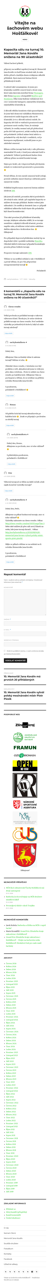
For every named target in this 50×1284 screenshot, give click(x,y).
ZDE (13, 191)
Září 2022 (10, 1097)
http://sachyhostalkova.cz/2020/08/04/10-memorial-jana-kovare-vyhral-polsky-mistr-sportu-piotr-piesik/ (24, 535)
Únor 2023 (10, 1082)
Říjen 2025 (10, 987)
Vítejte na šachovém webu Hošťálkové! (25, 28)
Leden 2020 (11, 1180)
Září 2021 (9, 1132)
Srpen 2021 (10, 1135)
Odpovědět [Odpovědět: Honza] (10, 425)
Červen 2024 (11, 1035)
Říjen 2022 (10, 1094)
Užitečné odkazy (11, 1264)
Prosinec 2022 (12, 1088)
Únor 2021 (10, 1153)
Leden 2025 (10, 1014)
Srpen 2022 (10, 1100)
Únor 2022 (10, 1117)
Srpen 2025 (10, 993)
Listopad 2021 (12, 1126)
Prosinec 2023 (12, 1052)
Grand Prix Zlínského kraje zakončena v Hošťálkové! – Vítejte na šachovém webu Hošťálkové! (23, 940)
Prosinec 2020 (12, 1156)
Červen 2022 (11, 1106)
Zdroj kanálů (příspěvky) (16, 1212)
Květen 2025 (11, 1002)
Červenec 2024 (12, 1032)
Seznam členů (10, 1233)
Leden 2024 (11, 1049)
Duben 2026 (11, 969)
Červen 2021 (11, 1141)
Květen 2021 (11, 1144)
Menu (25, 39)
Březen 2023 (11, 1079)
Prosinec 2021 (12, 1123)
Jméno (7, 619)
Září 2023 (10, 1061)
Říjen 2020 (10, 1159)
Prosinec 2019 (12, 1183)
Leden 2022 (11, 1120)
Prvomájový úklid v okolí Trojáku (20, 906)
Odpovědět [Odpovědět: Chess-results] (8, 333)
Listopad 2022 (12, 1091)
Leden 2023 (10, 1085)
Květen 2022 (11, 1109)
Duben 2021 (10, 1147)
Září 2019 (9, 1192)
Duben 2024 (11, 1040)
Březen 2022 (11, 1115)
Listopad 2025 (12, 984)
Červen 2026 (11, 963)
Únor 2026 (10, 975)
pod (40, 96)
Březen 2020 (11, 1174)
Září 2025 (10, 990)
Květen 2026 (11, 966)
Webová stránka (11, 640)
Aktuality (32, 279)
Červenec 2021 (12, 1138)
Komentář (8, 587)
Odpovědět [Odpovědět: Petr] (8, 491)
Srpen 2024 (11, 1029)
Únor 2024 (10, 1046)
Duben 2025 (11, 1005)
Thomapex (38, 93)
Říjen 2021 (10, 1129)
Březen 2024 (11, 1043)
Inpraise (16, 96)
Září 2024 (10, 1026)
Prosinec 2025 (12, 981)
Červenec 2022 (12, 1103)
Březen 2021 (11, 1150)
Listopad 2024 (12, 1020)
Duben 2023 (11, 1076)
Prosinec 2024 (12, 1017)
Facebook (8, 1259)
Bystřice (34, 96)
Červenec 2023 (12, 1067)
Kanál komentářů (13, 1215)
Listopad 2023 (12, 1055)
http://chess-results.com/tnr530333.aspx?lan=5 (25, 523)
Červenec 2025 (12, 996)
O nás (6, 1228)
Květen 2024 (11, 1037)
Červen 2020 (11, 1168)
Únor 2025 (10, 1011)
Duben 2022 (11, 1112)
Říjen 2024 (10, 1023)
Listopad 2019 (12, 1186)
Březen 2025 (11, 1008)
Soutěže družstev (11, 1244)
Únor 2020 (10, 1177)
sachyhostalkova (12, 279)
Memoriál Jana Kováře (13, 1238)
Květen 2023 (11, 1073)
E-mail (7, 630)
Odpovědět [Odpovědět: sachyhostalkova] (10, 396)
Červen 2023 (11, 1070)
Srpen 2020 (11, 1162)
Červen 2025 (11, 999)
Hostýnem (8, 99)
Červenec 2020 (12, 1165)
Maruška (38, 241)
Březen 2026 (11, 972)
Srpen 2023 (10, 1064)
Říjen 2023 (10, 1058)
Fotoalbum (8, 1249)
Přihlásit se (11, 1209)
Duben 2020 (11, 1171)
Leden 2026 (11, 978)
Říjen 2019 (10, 1189)
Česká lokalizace (13, 1218)
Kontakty (7, 1254)
